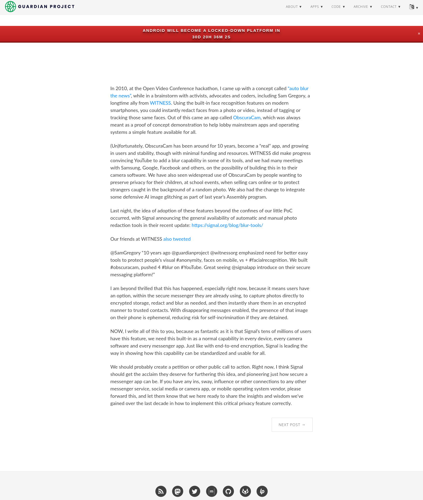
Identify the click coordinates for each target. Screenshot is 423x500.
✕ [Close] (419, 34)
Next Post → (292, 424)
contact (389, 12)
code (336, 12)
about (292, 12)
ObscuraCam (247, 117)
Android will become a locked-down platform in (211, 30)
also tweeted (177, 239)
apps (315, 12)
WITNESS (160, 103)
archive (361, 12)
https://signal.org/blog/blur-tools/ (227, 225)
